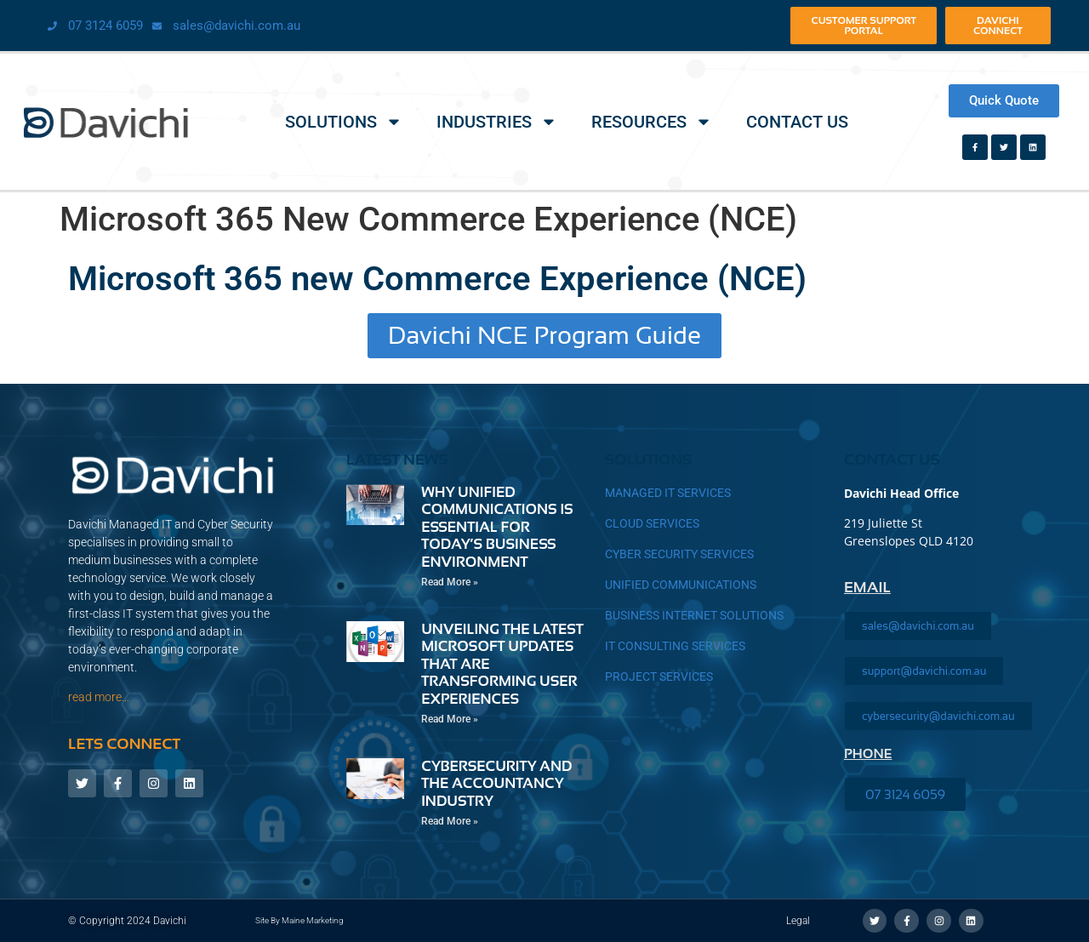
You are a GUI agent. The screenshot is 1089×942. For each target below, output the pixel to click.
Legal (798, 921)
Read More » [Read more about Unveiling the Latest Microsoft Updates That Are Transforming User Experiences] (449, 719)
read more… (98, 697)
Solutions (343, 122)
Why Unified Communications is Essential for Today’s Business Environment (497, 527)
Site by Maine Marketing (299, 920)
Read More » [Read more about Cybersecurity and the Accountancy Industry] (449, 821)
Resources (651, 122)
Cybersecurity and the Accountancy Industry (496, 783)
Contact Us (797, 121)
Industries (496, 122)
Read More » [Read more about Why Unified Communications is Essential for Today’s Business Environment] (449, 582)
